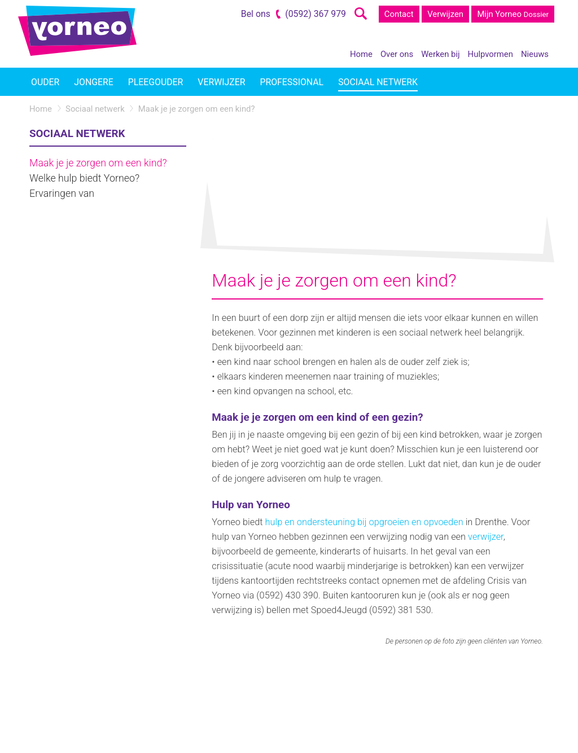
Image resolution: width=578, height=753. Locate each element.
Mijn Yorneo (513, 14)
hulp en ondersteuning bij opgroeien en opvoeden (364, 522)
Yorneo (77, 31)
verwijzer (485, 536)
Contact (399, 14)
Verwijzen (445, 14)
